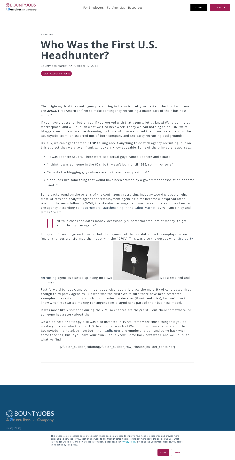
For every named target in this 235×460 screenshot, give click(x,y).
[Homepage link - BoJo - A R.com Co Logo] (30, 422)
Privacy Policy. (129, 442)
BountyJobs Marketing (57, 66)
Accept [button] (163, 452)
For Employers (93, 7)
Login (199, 7)
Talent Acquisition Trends (56, 73)
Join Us (220, 7)
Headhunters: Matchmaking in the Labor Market (118, 208)
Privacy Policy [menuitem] (13, 427)
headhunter (111, 331)
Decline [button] (177, 452)
